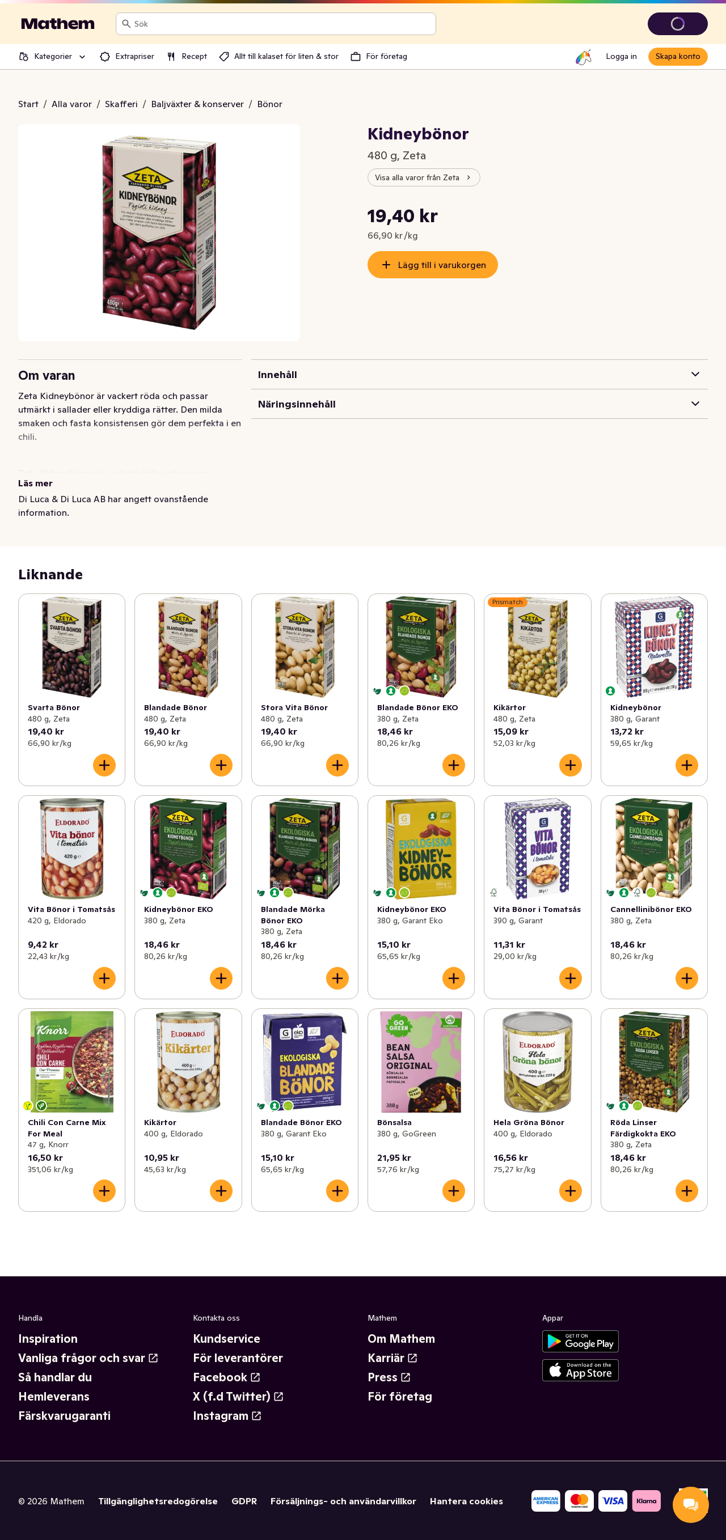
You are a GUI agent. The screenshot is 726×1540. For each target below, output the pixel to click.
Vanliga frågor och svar (88, 1358)
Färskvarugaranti (64, 1416)
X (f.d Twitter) (238, 1396)
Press (389, 1377)
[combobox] (282, 24)
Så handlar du (55, 1377)
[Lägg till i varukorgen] (104, 765)
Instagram (227, 1416)
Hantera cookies (466, 1501)
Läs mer (35, 482)
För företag (400, 1396)
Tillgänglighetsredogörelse (158, 1501)
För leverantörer (238, 1358)
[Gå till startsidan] (58, 23)
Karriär (393, 1358)
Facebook (227, 1377)
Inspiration (48, 1338)
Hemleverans (54, 1396)
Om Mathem (401, 1338)
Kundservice (226, 1338)
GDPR (244, 1501)
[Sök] (126, 23)
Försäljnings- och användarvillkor (343, 1501)
